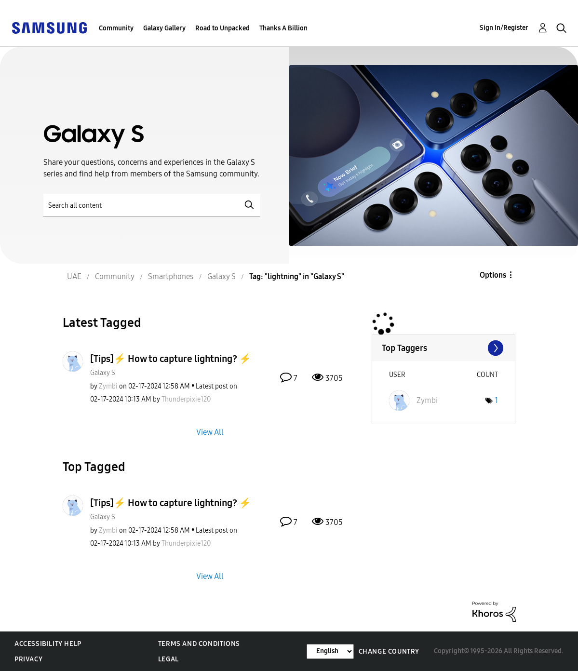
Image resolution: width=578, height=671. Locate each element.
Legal (168, 659)
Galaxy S (102, 373)
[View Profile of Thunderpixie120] (186, 399)
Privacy (28, 659)
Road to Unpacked (222, 28)
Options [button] (493, 275)
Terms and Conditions (199, 644)
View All (210, 431)
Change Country (389, 651)
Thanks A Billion (283, 28)
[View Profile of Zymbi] (108, 386)
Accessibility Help (47, 644)
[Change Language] (330, 651)
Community (116, 28)
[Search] (151, 205)
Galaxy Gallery (164, 28)
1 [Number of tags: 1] (496, 400)
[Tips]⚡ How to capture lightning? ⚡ (170, 358)
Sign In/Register (504, 28)
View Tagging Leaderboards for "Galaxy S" (443, 348)
